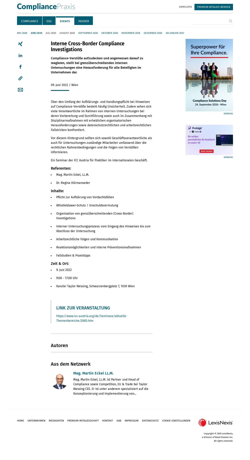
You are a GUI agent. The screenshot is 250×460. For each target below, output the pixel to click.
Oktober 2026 (109, 33)
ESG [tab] (49, 21)
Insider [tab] (83, 21)
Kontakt (107, 420)
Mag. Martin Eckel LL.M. (93, 373)
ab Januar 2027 (175, 33)
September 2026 (88, 33)
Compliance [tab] (29, 21)
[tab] (30, 20)
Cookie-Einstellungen (176, 420)
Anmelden (185, 6)
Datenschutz (150, 420)
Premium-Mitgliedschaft (83, 420)
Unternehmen (36, 420)
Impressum (132, 420)
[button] (20, 78)
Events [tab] (65, 21)
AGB (118, 420)
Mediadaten (56, 420)
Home (20, 420)
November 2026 (131, 33)
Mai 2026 (22, 33)
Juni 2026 (36, 33)
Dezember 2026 (153, 33)
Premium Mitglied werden (213, 6)
